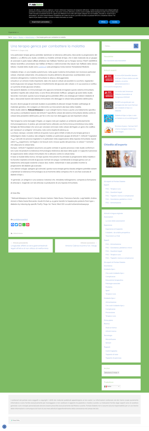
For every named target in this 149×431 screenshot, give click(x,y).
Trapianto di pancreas (113, 358)
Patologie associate (113, 283)
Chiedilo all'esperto (115, 144)
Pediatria (109, 287)
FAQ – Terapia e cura (113, 189)
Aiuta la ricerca (111, 328)
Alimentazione (111, 302)
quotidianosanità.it (20, 219)
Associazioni (108, 217)
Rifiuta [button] (103, 426)
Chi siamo (129, 2)
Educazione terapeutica (114, 280)
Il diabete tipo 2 (46, 26)
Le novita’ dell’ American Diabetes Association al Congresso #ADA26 (124, 94)
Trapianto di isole (112, 354)
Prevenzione (110, 312)
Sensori (108, 343)
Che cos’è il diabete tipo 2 (115, 306)
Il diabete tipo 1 (29, 26)
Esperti (106, 185)
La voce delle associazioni (115, 221)
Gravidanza (61, 26)
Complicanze (110, 277)
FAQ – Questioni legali (114, 192)
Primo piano (13, 26)
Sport (108, 290)
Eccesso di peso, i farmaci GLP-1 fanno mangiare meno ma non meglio (126, 129)
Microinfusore (111, 339)
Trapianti (75, 26)
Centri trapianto (111, 351)
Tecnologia (89, 26)
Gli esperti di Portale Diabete (114, 181)
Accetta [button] (114, 426)
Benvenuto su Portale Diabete (114, 2)
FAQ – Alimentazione (113, 203)
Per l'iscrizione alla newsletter (115, 61)
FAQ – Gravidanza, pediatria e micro (119, 199)
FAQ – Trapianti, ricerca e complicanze (120, 196)
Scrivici (137, 2)
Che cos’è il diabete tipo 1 (115, 273)
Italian (108, 386)
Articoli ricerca (18, 233)
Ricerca (102, 26)
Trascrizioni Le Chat (113, 236)
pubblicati (42, 67)
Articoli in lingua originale (119, 26)
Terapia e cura (111, 294)
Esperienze (14, 32)
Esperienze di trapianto (114, 229)
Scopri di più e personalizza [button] (40, 426)
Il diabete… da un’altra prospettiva (118, 232)
